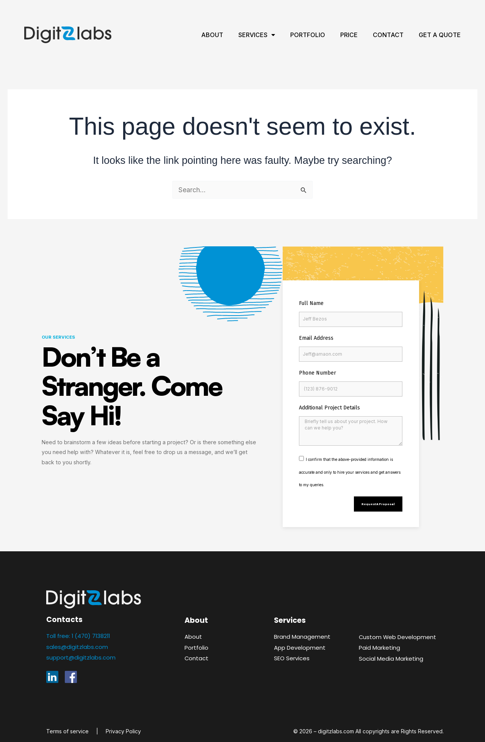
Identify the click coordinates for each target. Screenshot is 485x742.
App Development (300, 644)
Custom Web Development (398, 633)
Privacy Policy (123, 727)
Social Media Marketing (391, 655)
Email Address (316, 338)
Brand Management (302, 633)
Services (256, 35)
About (212, 35)
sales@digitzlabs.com (77, 643)
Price (349, 35)
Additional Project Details (329, 407)
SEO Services (292, 655)
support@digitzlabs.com (81, 654)
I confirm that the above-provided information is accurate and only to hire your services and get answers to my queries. (350, 466)
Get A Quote (440, 35)
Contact (388, 35)
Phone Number (317, 373)
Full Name (311, 303)
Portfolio (307, 35)
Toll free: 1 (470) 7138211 (79, 632)
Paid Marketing (379, 644)
